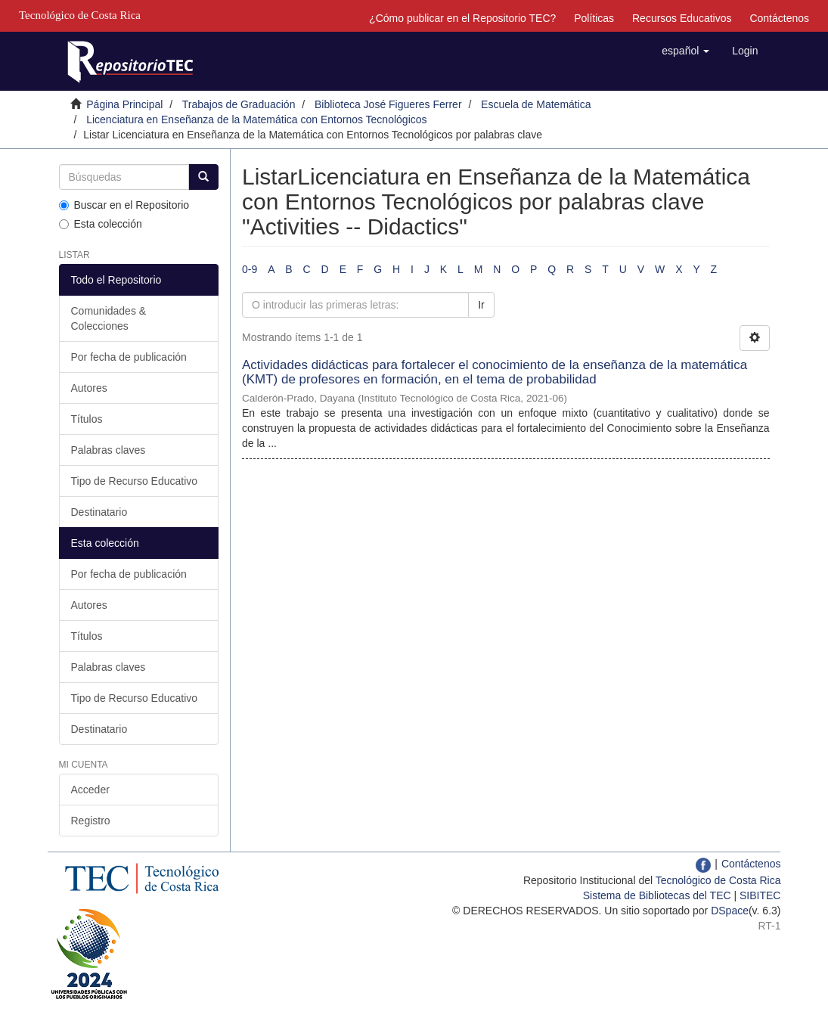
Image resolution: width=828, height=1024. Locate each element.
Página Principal (124, 104)
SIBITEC (760, 895)
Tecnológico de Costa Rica (718, 880)
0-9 (249, 269)
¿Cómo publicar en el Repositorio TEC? (462, 18)
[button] (685, 51)
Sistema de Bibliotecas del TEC (657, 895)
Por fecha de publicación (129, 357)
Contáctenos (779, 18)
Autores (89, 388)
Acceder (90, 790)
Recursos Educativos (682, 18)
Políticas (594, 18)
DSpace (730, 911)
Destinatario (99, 512)
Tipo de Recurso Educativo (134, 481)
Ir (481, 305)
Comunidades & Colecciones (109, 318)
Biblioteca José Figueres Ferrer (388, 104)
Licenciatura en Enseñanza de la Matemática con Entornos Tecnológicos (256, 119)
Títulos (87, 419)
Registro (90, 821)
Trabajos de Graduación (239, 104)
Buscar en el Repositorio (124, 205)
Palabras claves (108, 450)
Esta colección (100, 224)
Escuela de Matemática (536, 104)
